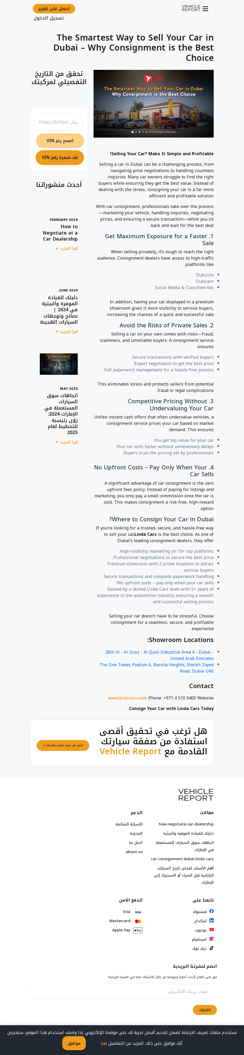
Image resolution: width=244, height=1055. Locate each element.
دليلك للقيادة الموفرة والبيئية (188, 833)
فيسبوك (200, 911)
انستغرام (199, 939)
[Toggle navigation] (206, 8)
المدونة (136, 833)
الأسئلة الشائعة (129, 824)
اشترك (205, 1009)
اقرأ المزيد (67, 248)
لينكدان (200, 921)
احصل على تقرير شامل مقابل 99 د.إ (63, 745)
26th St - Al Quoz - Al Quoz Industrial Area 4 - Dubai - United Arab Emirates (159, 655)
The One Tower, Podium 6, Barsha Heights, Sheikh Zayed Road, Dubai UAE (156, 668)
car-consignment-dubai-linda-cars (182, 859)
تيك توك (199, 948)
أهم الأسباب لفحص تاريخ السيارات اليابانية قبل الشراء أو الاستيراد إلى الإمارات (184, 875)
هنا (104, 1043)
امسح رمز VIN (60, 141)
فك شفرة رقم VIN (60, 157)
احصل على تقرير (54, 8)
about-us (134, 851)
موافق (74, 1043)
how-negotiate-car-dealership (186, 824)
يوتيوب (201, 930)
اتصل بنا (136, 842)
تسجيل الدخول (49, 18)
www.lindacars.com (127, 698)
